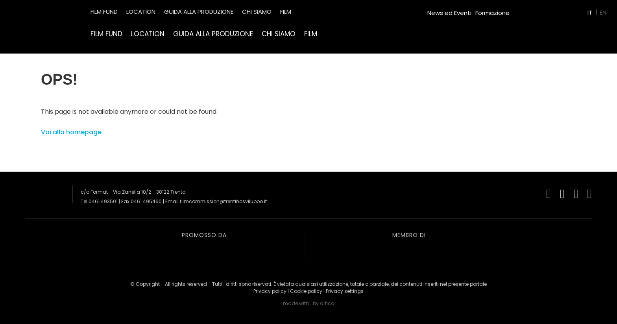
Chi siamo (279, 34)
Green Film (529, 10)
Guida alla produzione (213, 34)
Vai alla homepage (71, 132)
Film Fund (106, 34)
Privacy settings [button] (345, 291)
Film (310, 34)
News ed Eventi (449, 13)
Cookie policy (306, 291)
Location (147, 34)
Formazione (492, 13)
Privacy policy (269, 291)
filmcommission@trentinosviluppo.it (223, 201)
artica (327, 303)
